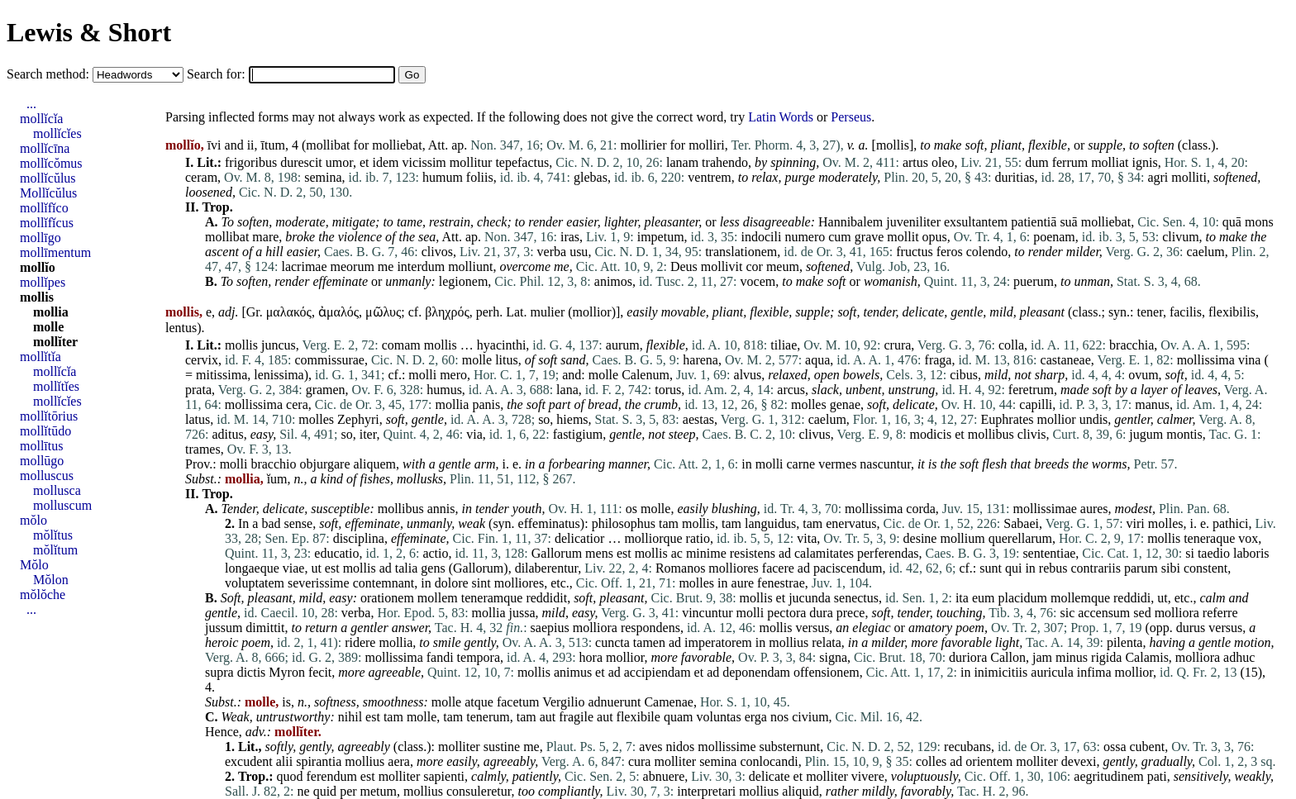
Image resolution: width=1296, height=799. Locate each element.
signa (833, 657)
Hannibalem (850, 222)
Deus (684, 266)
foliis (479, 177)
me (386, 266)
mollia (452, 404)
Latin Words (780, 117)
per (348, 791)
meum (782, 266)
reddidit (546, 598)
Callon (1008, 657)
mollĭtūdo (45, 431)
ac (677, 553)
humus (444, 390)
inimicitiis (1000, 672)
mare (265, 237)
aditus (227, 434)
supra (219, 672)
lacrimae (303, 266)
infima (1094, 672)
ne (304, 791)
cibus (964, 375)
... (31, 104)
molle (477, 360)
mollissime (726, 747)
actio (435, 553)
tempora (478, 657)
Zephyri (358, 419)
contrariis (1096, 568)
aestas (698, 419)
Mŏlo (34, 565)
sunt (990, 568)
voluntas (718, 717)
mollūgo (42, 461)
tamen (649, 642)
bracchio (273, 464)
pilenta (1125, 642)
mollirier (644, 145)
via (474, 434)
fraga (938, 360)
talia (406, 568)
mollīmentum (55, 252)
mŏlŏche (42, 594)
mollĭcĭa (41, 119)
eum (983, 598)
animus (573, 672)
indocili (761, 237)
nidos (680, 747)
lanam (682, 162)
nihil (350, 717)
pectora (786, 613)
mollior (592, 312)
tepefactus (522, 162)
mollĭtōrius (49, 416)
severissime (319, 583)
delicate (924, 312)
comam (401, 345)
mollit (902, 237)
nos (779, 717)
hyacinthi (501, 345)
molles (809, 404)
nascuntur (885, 464)
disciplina (358, 538)
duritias (1015, 177)
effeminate (340, 281)
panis (486, 404)
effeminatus (549, 523)
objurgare (325, 464)
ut (316, 568)
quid (324, 791)
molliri (706, 145)
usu (578, 252)
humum (442, 177)
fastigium (578, 434)
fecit (319, 672)
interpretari (706, 791)
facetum (518, 702)
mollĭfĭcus (47, 223)
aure (743, 583)
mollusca (57, 490)
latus (197, 419)
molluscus (47, 475)
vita (807, 538)
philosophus (623, 523)
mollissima (1206, 360)
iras (569, 237)
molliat (1109, 162)
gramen (325, 390)
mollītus (41, 446)
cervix (201, 360)
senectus (856, 598)
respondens (650, 628)
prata (198, 390)
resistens (752, 553)
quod (290, 776)
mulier (547, 312)
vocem (758, 281)
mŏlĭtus (53, 535)
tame (409, 222)
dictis (251, 672)
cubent (1147, 747)
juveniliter (913, 222)
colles (931, 761)
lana (567, 390)
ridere (360, 642)
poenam (1054, 237)
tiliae (783, 345)
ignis (1145, 162)
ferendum (332, 776)
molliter (459, 747)
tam (669, 523)
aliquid (800, 791)
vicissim (424, 162)
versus (812, 628)
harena (700, 360)
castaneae (1066, 360)
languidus (770, 523)
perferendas (888, 553)
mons (1259, 222)
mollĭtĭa (40, 357)
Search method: (50, 74)
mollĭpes (42, 282)
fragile (576, 717)
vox (1248, 538)
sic (1067, 613)
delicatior (579, 538)
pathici (1231, 523)
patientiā (1033, 222)
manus (1152, 404)
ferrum (1070, 162)
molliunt (470, 266)
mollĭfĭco (44, 208)
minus (1071, 657)
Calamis (1146, 657)
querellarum (1020, 538)
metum (378, 791)
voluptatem (254, 583)
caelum (1205, 252)
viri (1136, 523)
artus (915, 162)
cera (297, 404)
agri (1157, 177)
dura (820, 613)
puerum (1033, 281)
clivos (437, 252)
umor (339, 162)
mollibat (328, 145)
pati (1157, 776)
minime (706, 553)
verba (552, 252)
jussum (223, 628)
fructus (914, 252)
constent (1205, 568)
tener (1150, 312)
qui (1013, 568)
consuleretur (478, 791)
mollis (892, 145)
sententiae (1048, 553)
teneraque (1209, 538)
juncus (278, 345)
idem (385, 162)
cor (754, 266)
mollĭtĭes (56, 386)
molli (422, 375)
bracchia (1131, 345)
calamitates (824, 553)
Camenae (668, 702)
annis (441, 509)
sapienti (444, 776)
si (1189, 553)
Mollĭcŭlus (48, 193)
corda (921, 509)
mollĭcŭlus (48, 178)
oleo (943, 162)
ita (962, 598)
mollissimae (1045, 509)
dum (1036, 162)
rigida (1106, 657)
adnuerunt (614, 702)
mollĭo (37, 267)
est (624, 553)
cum (839, 237)
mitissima (221, 375)
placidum (1022, 598)
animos (613, 281)
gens (433, 568)
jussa (522, 613)
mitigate (353, 222)
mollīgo (40, 238)
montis (1184, 434)
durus (1191, 628)
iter (368, 434)
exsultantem (976, 222)
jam (1042, 657)
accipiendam (657, 672)
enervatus (851, 523)
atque (479, 702)
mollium (962, 538)
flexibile (638, 717)
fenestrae (781, 583)
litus (506, 360)
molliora (1177, 613)
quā (1231, 222)
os (631, 509)
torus (668, 390)
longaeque (252, 568)
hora (591, 657)
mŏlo (33, 520)
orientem (988, 761)
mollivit (722, 266)
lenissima (278, 375)
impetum (660, 237)
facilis (1186, 312)
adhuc (1239, 657)
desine (920, 538)
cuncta (612, 642)
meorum (352, 266)
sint (481, 583)
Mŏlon (51, 580)
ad (785, 553)
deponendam (756, 672)
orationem (387, 598)
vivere (867, 776)
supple (1105, 145)
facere (778, 568)
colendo (987, 252)
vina (1249, 360)
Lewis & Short (89, 32)
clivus (814, 434)
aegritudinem (1108, 776)
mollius (788, 642)
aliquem (375, 464)
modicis (931, 434)
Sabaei (1021, 523)
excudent (249, 761)
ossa (1115, 747)
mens (599, 553)
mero (453, 375)
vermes (837, 464)
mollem (437, 598)
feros (949, 252)
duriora (968, 657)
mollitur (471, 162)
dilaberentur (547, 568)
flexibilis (1232, 312)
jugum (1146, 434)
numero (804, 237)
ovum (1143, 375)
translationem (741, 252)
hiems (572, 419)
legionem (463, 281)
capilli (1035, 404)
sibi (1170, 568)
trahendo (725, 162)
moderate (300, 222)
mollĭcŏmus (51, 163)
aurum (623, 345)
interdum (421, 266)
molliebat (397, 145)
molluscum (62, 505)
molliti (1189, 177)
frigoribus (251, 162)
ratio (698, 538)
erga (756, 717)
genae (845, 404)
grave (869, 237)
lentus (181, 328)
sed (1142, 613)
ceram (201, 177)
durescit (301, 162)
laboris (1251, 553)
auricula (1052, 672)
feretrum (1031, 390)
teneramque (492, 598)
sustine (502, 747)
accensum (1104, 613)
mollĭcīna (44, 148)
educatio (336, 553)
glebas (591, 177)
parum (1141, 568)
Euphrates (1007, 419)
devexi (1079, 761)
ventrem (709, 177)
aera (399, 761)
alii (284, 761)
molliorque (653, 538)
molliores (733, 568)
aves (650, 747)
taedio (1214, 553)
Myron (287, 672)
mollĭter (55, 342)
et (364, 162)
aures (1094, 509)
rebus (1053, 568)
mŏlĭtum (55, 550)
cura (639, 761)
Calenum (645, 375)
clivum (1180, 237)
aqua (817, 360)
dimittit (264, 628)
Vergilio (563, 702)
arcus (791, 390)
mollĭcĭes (57, 133)
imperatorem (718, 642)
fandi (440, 657)
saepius (550, 628)
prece (850, 613)
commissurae (329, 360)
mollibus (991, 434)
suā (1068, 222)
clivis (1031, 434)
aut (548, 717)
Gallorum (556, 553)
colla (1011, 345)
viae (294, 568)
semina (322, 177)
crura (897, 345)
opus (934, 237)
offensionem (826, 672)
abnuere (664, 776)
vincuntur (707, 613)
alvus (748, 375)
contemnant (384, 583)
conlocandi (769, 761)
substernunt (790, 747)
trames (203, 449)
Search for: (218, 74)
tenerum (487, 717)
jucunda (810, 598)
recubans (967, 747)
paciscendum (848, 568)
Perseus (851, 117)
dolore (452, 583)
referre (1220, 613)
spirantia (318, 761)
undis (1093, 419)
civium (810, 717)
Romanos (680, 568)
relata (826, 642)
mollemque (1080, 598)
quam (678, 717)
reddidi (1132, 598)
